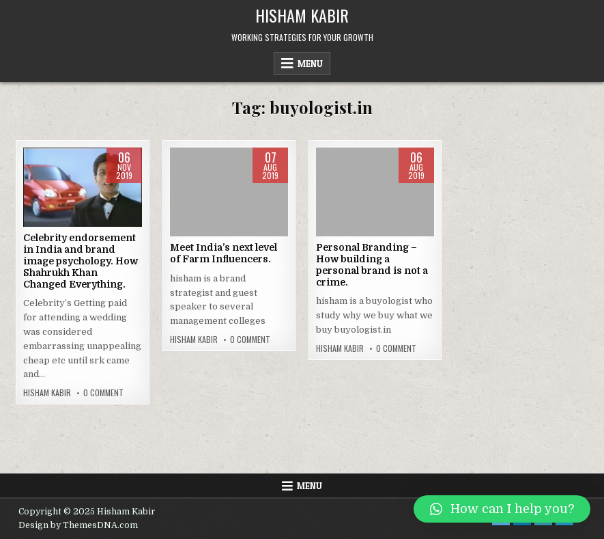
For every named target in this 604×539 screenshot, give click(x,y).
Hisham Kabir (302, 15)
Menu (310, 63)
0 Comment (103, 393)
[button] (502, 509)
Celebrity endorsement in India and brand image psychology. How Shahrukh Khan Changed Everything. (80, 260)
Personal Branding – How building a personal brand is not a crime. (372, 264)
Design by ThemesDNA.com (78, 525)
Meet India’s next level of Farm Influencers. (223, 253)
